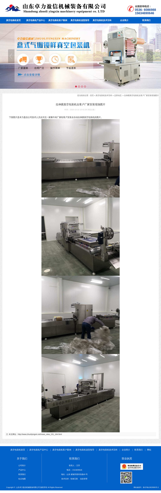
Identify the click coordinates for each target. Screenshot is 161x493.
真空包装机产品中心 (38, 450)
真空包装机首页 (17, 450)
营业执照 (127, 458)
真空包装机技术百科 (104, 95)
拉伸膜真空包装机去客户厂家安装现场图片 (141, 95)
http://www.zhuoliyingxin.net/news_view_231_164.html (40, 434)
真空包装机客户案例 (61, 450)
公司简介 (22, 466)
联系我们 (138, 450)
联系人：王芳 (74, 466)
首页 (92, 95)
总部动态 (117, 95)
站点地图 (22, 479)
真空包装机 (89, 117)
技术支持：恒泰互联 (69, 479)
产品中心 (22, 470)
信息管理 (82, 479)
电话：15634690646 (74, 470)
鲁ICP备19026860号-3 (151, 487)
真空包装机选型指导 (84, 450)
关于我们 (22, 458)
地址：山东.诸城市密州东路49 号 (74, 474)
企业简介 (126, 450)
